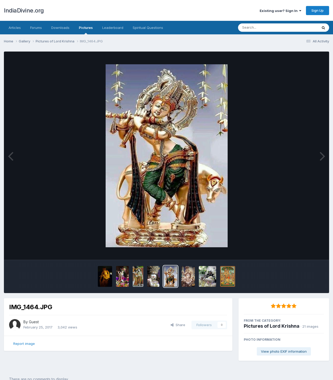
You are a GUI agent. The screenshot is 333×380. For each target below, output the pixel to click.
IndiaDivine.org (24, 10)
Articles (15, 28)
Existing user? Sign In (280, 11)
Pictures (86, 30)
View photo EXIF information (284, 351)
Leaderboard (112, 28)
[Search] (263, 27)
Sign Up (317, 10)
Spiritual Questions (148, 28)
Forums (36, 28)
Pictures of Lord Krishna (271, 326)
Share (178, 325)
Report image (24, 343)
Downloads (60, 28)
